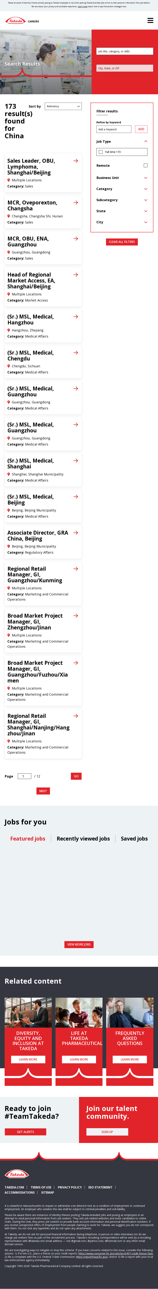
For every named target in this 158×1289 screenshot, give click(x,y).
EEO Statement (100, 1187)
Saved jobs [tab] (134, 838)
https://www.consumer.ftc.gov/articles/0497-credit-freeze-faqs (115, 1253)
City (99, 222)
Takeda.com (14, 1187)
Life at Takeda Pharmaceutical (82, 1038)
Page (9, 776)
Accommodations (21, 1192)
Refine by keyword (108, 122)
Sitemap (47, 1192)
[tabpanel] (79, 893)
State (101, 211)
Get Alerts (25, 1132)
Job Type (103, 141)
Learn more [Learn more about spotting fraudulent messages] (83, 6)
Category (104, 189)
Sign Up (107, 1132)
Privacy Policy (70, 1187)
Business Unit (107, 177)
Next (43, 791)
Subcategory (106, 200)
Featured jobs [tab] (27, 838)
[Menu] (150, 20)
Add (141, 129)
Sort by (35, 106)
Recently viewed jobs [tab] (83, 838)
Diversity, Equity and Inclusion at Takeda (28, 1040)
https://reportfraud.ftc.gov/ (92, 1256)
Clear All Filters (122, 242)
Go (76, 776)
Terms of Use (41, 1187)
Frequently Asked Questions (129, 1038)
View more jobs (79, 944)
